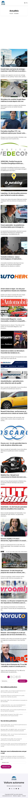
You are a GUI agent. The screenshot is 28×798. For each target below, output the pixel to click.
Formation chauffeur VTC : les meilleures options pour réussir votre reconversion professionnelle (13, 133)
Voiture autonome (14, 782)
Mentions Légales (17, 795)
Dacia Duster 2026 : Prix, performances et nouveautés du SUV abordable (14, 701)
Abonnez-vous (6, 766)
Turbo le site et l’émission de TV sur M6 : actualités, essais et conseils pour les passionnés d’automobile (14, 666)
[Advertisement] (14, 32)
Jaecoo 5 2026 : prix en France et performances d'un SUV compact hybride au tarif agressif (13, 691)
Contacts (24, 795)
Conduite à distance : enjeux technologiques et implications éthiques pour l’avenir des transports (13, 259)
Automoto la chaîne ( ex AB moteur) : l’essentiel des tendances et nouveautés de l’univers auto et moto (13, 353)
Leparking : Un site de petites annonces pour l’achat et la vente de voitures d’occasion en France (14, 195)
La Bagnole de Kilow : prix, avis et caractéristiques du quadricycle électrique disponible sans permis (13, 705)
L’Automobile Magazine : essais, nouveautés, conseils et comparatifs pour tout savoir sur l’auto (13, 321)
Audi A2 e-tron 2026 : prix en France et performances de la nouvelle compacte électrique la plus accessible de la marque (14, 745)
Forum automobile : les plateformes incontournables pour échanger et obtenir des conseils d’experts (12, 227)
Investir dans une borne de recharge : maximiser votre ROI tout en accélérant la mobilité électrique (13, 71)
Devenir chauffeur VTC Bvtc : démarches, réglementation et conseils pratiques (14, 540)
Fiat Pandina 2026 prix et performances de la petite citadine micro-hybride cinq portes (12, 696)
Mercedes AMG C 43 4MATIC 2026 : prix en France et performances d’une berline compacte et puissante (13, 730)
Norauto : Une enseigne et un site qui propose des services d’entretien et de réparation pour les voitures (13, 634)
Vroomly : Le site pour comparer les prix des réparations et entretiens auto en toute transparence (14, 603)
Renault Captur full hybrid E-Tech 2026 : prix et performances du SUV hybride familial (11, 715)
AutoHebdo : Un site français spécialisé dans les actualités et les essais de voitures (14, 509)
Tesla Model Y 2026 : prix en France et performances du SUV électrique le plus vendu (14, 735)
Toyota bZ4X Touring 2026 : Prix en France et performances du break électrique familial (11, 739)
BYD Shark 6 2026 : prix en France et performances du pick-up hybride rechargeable (13, 710)
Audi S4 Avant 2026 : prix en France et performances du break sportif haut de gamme (14, 725)
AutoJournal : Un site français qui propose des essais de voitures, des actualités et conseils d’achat (13, 572)
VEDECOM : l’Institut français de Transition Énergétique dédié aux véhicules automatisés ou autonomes (13, 163)
